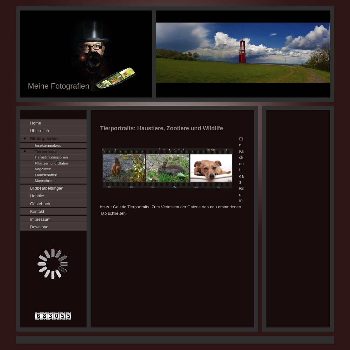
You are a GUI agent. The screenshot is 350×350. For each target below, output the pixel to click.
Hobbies (38, 195)
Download (39, 227)
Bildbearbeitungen (47, 188)
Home (35, 123)
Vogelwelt (43, 169)
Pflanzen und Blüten (51, 163)
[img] (175, 54)
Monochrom (45, 180)
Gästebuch (40, 203)
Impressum (40, 219)
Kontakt (37, 211)
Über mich (39, 130)
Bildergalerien (44, 138)
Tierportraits (46, 151)
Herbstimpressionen (51, 157)
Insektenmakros (48, 145)
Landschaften (46, 175)
